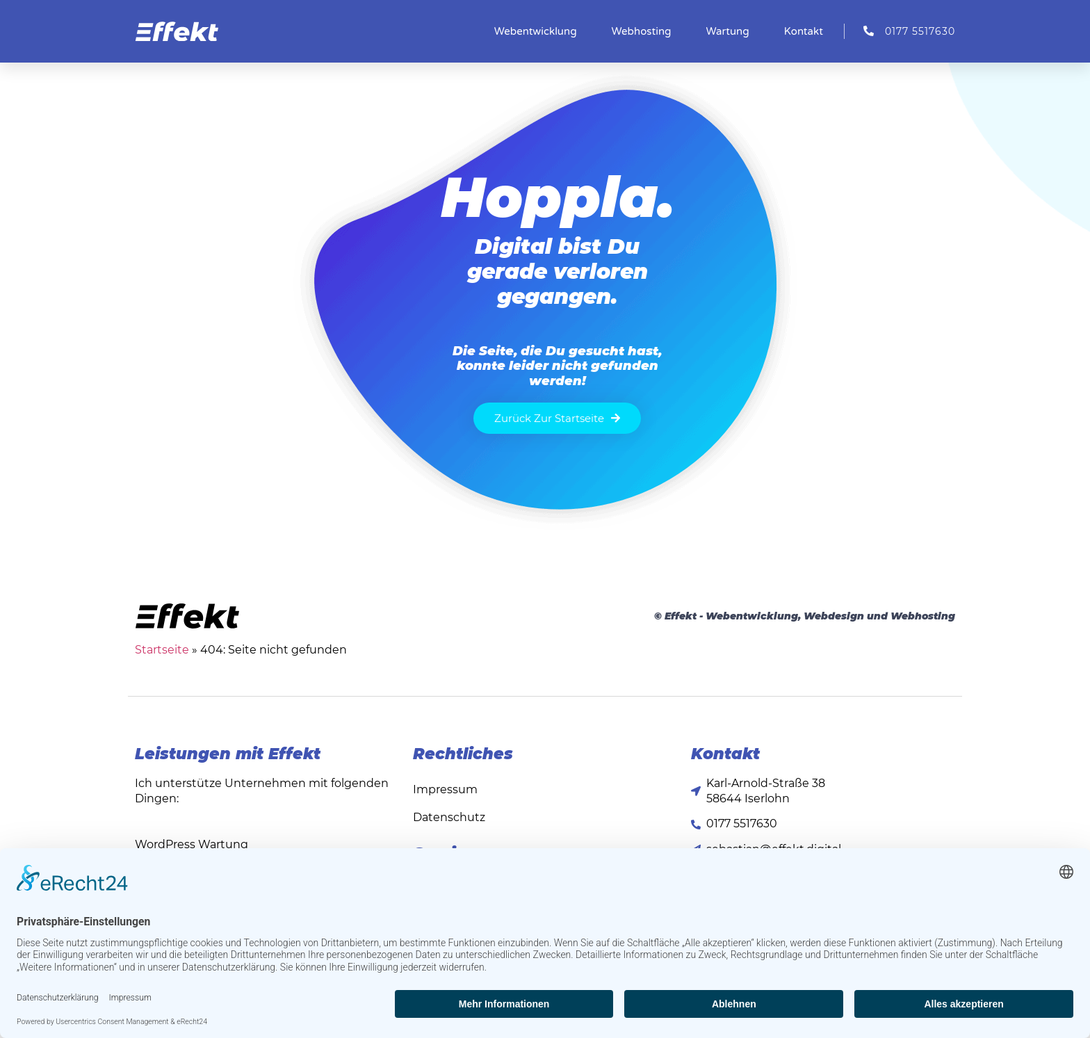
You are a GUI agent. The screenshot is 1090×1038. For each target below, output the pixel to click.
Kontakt (803, 31)
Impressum (445, 789)
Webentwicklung (535, 31)
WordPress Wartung (191, 844)
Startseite (162, 649)
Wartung (727, 31)
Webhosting (642, 31)
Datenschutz (449, 817)
